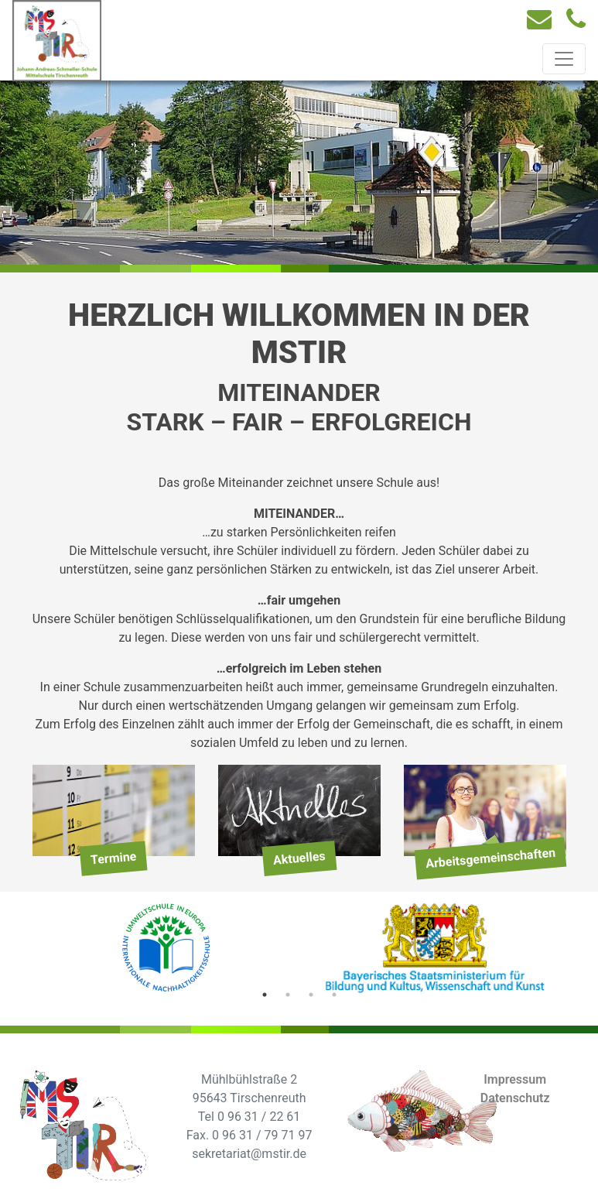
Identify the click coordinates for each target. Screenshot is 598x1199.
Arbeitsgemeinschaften (490, 858)
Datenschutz (515, 1098)
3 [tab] (311, 994)
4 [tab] (334, 994)
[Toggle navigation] (564, 58)
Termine (113, 858)
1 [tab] (264, 994)
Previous (21, 950)
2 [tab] (288, 994)
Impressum (515, 1079)
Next (578, 950)
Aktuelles (299, 858)
